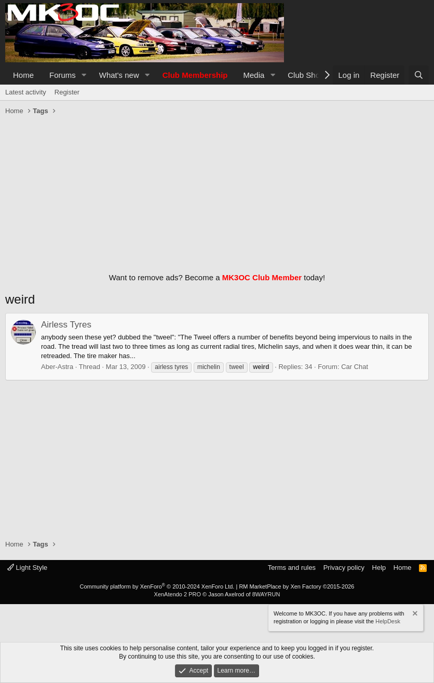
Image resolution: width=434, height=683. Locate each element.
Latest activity (25, 92)
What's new (119, 75)
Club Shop (306, 75)
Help (379, 567)
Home (23, 75)
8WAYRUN (266, 594)
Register (67, 92)
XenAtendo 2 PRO (177, 594)
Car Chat (354, 367)
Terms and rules (292, 567)
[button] (84, 75)
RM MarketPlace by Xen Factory (296, 586)
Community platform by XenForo (156, 586)
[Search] (419, 75)
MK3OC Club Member (262, 277)
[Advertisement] (217, 191)
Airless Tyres (66, 325)
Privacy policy (343, 567)
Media (254, 75)
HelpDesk (387, 621)
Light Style (27, 567)
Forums (62, 75)
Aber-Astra (57, 367)
